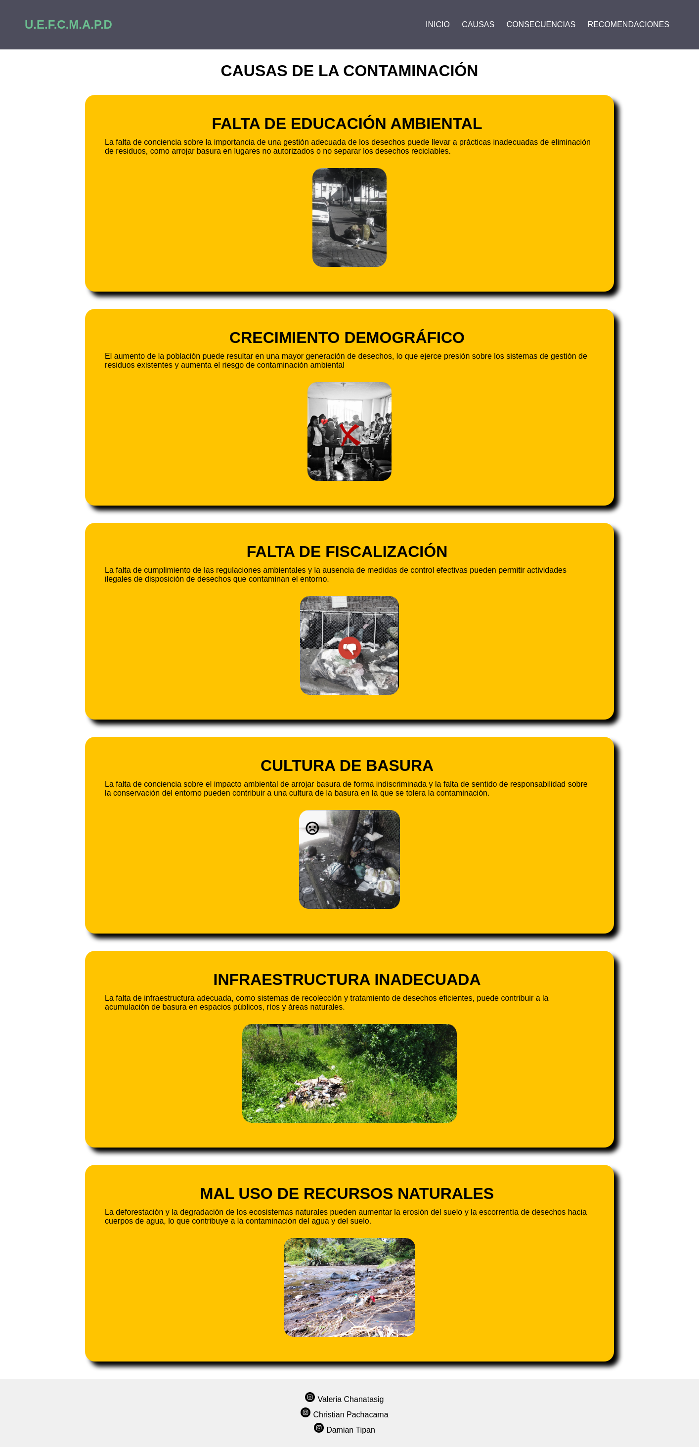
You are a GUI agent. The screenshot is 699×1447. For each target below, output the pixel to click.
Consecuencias (541, 24)
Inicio (438, 24)
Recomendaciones (628, 24)
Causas (478, 24)
